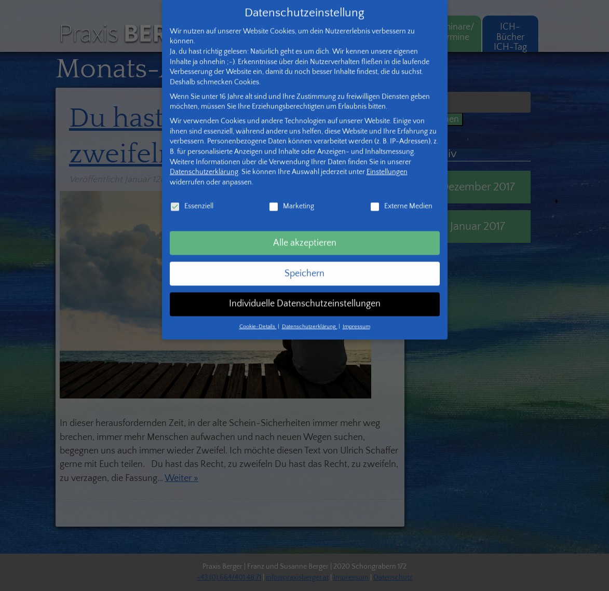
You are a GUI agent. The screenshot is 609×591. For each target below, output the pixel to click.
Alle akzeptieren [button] (304, 229)
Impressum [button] (356, 312)
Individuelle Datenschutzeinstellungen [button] (305, 290)
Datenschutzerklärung (204, 158)
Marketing (291, 192)
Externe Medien (401, 192)
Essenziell (191, 192)
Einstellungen (387, 158)
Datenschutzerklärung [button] (309, 312)
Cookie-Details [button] (258, 312)
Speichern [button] (304, 259)
